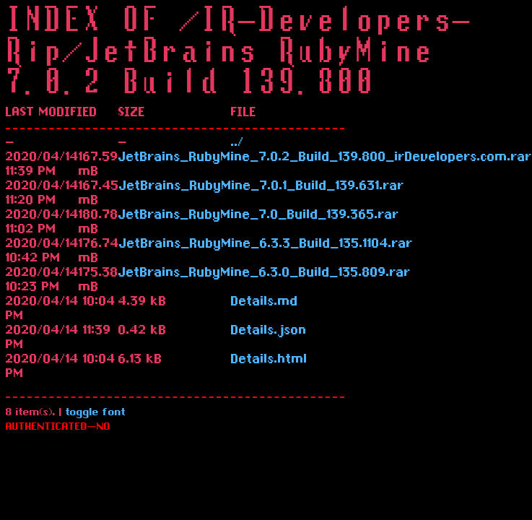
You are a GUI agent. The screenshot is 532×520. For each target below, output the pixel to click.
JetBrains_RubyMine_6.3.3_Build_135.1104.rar (266, 245)
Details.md (264, 302)
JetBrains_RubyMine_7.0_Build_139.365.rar (258, 216)
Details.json (269, 331)
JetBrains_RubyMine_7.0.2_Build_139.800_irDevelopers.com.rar (325, 158)
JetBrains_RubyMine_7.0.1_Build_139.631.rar (261, 187)
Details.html (269, 360)
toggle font (96, 413)
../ (237, 143)
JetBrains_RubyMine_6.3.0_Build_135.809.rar (264, 273)
